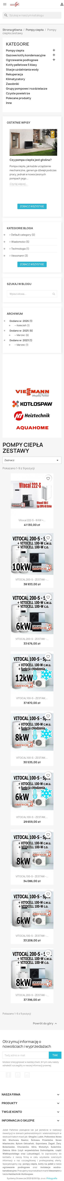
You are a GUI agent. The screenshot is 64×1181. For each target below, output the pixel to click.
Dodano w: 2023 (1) (21, 340)
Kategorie (17, 44)
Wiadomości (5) (20, 241)
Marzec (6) (23, 335)
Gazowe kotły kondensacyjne (26, 55)
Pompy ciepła (15, 50)
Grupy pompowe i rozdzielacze (26, 88)
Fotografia (52, 1178)
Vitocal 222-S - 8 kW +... (32, 520)
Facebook (8, 1075)
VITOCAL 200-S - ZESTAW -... (32, 579)
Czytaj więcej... (18, 183)
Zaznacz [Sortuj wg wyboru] (32, 460)
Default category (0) (23, 234)
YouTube (17, 1075)
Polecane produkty (18, 98)
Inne (9, 103)
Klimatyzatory (15, 79)
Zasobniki (12, 84)
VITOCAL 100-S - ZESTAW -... (32, 876)
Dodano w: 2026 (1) (21, 321)
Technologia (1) (20, 248)
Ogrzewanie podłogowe (22, 60)
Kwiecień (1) (23, 325)
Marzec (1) (23, 344)
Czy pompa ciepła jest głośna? (31, 160)
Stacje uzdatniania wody (22, 69)
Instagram (27, 1075)
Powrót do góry (45, 1024)
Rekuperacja (14, 74)
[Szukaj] (32, 15)
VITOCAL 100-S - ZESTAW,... (32, 698)
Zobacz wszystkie (32, 206)
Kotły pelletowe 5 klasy (21, 65)
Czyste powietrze (18, 93)
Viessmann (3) (19, 255)
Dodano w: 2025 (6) (21, 330)
